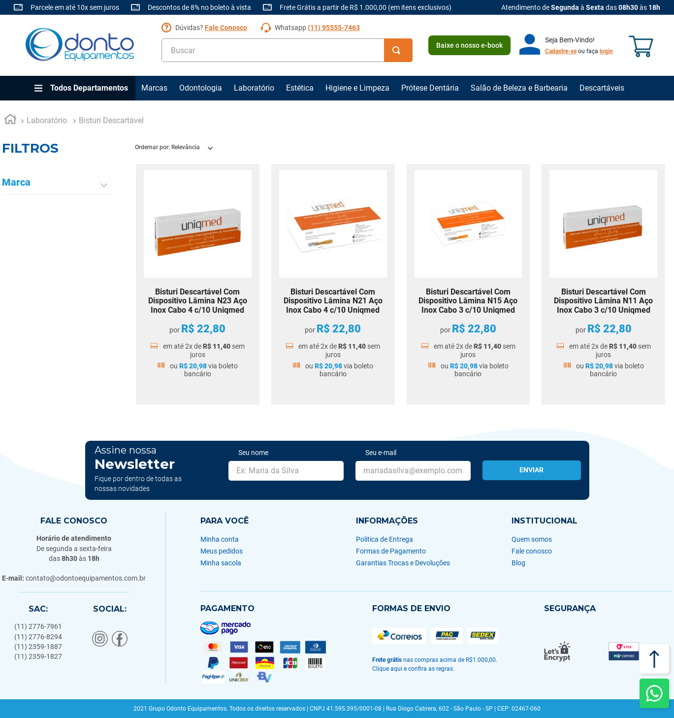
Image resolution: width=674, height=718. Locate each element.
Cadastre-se (561, 51)
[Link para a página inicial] (10, 120)
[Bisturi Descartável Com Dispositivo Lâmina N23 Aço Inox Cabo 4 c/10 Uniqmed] (197, 284)
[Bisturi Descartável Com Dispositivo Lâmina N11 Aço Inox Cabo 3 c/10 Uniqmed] (603, 284)
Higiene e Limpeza (357, 88)
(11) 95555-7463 (334, 28)
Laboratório (254, 88)
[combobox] (287, 50)
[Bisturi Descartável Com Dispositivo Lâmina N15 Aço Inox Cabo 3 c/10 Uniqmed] (468, 284)
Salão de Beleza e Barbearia (519, 88)
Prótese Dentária (430, 88)
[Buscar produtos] (398, 50)
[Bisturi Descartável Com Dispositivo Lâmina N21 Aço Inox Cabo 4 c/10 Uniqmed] (333, 284)
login (606, 51)
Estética (300, 88)
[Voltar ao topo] (654, 659)
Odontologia (200, 88)
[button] (58, 186)
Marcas (154, 88)
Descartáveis (601, 88)
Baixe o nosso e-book (469, 45)
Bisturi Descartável (111, 120)
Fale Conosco (226, 28)
